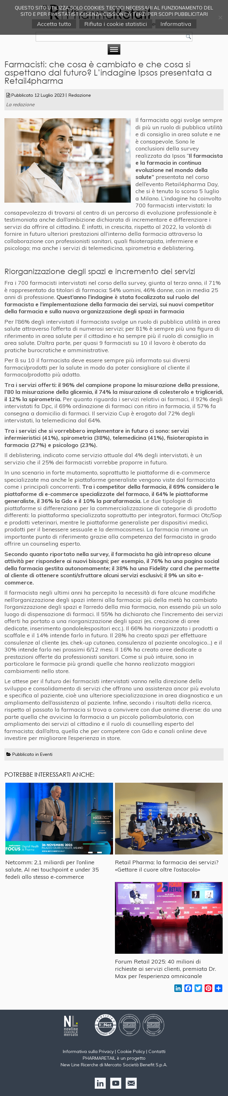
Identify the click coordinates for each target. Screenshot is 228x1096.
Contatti (156, 1051)
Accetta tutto (54, 24)
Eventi (46, 754)
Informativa (175, 24)
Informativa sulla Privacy (88, 1051)
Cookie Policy (131, 1051)
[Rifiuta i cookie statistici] (220, 17)
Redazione (80, 95)
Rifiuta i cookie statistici (115, 24)
